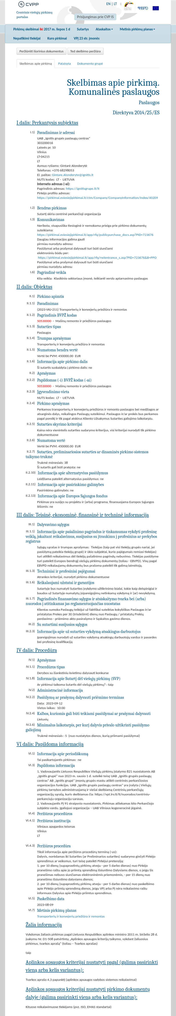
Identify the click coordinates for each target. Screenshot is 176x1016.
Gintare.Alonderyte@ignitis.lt (73, 175)
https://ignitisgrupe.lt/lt (82, 189)
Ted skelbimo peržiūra (85, 51)
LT (115, 4)
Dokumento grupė (90, 63)
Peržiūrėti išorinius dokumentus (41, 51)
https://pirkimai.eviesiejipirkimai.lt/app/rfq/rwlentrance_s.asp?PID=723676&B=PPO (97, 258)
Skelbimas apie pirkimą (35, 63)
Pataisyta (64, 63)
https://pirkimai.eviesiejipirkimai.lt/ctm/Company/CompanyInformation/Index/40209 (97, 198)
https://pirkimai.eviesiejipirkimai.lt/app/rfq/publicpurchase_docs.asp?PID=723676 (95, 235)
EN (108, 4)
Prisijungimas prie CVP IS (95, 17)
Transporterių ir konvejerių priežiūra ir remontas (71, 916)
